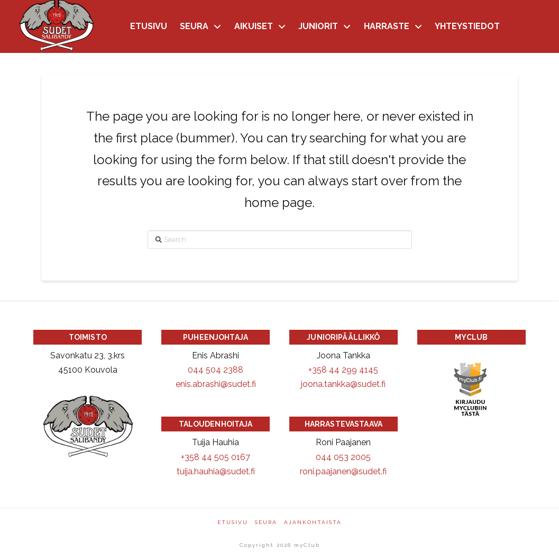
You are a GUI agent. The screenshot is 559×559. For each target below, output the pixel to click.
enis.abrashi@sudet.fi (216, 384)
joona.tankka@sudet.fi (343, 384)
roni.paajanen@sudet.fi (343, 471)
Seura (266, 522)
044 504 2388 (215, 370)
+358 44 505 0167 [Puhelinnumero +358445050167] (215, 457)
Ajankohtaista (313, 522)
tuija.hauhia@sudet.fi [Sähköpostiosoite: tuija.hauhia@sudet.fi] (216, 471)
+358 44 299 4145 (343, 370)
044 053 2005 (343, 457)
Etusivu (232, 522)
